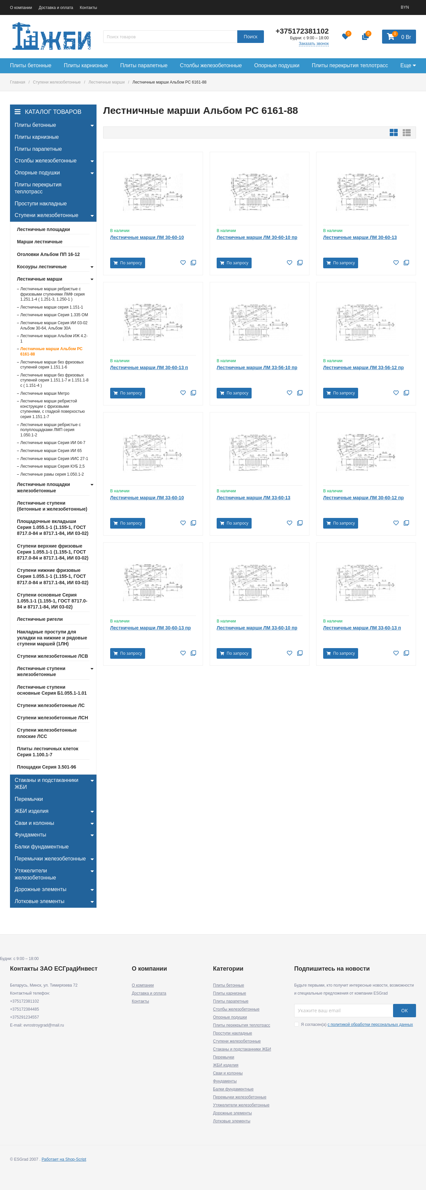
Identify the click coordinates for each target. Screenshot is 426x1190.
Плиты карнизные (229, 993)
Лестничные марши (107, 82)
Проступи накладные (232, 1033)
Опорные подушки (230, 1017)
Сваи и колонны (228, 1073)
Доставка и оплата (56, 7)
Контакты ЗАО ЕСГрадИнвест (54, 968)
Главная (17, 82)
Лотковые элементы (231, 1121)
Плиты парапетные (231, 1001)
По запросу (127, 263)
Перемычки (223, 1057)
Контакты (88, 7)
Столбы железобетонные (236, 1009)
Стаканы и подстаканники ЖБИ (242, 1049)
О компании (21, 7)
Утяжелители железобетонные (241, 1105)
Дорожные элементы (232, 1113)
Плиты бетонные (228, 985)
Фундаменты (225, 1081)
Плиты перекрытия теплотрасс (241, 1025)
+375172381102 (302, 31)
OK (404, 1010)
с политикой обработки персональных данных (370, 1024)
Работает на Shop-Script (64, 1159)
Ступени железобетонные (57, 82)
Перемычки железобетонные (239, 1097)
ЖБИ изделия (225, 1065)
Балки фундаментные (233, 1089)
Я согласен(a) (353, 1024)
